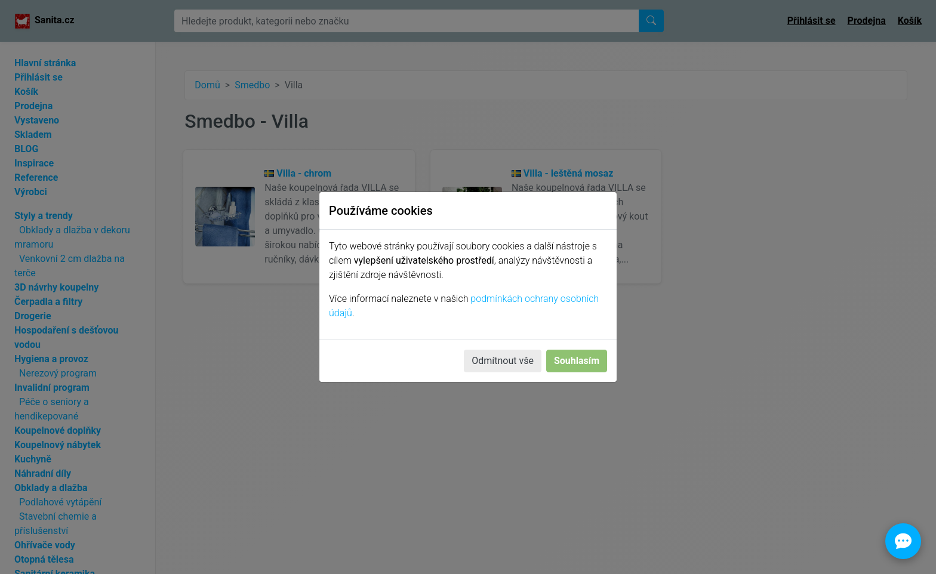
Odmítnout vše (503, 360)
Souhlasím (576, 360)
